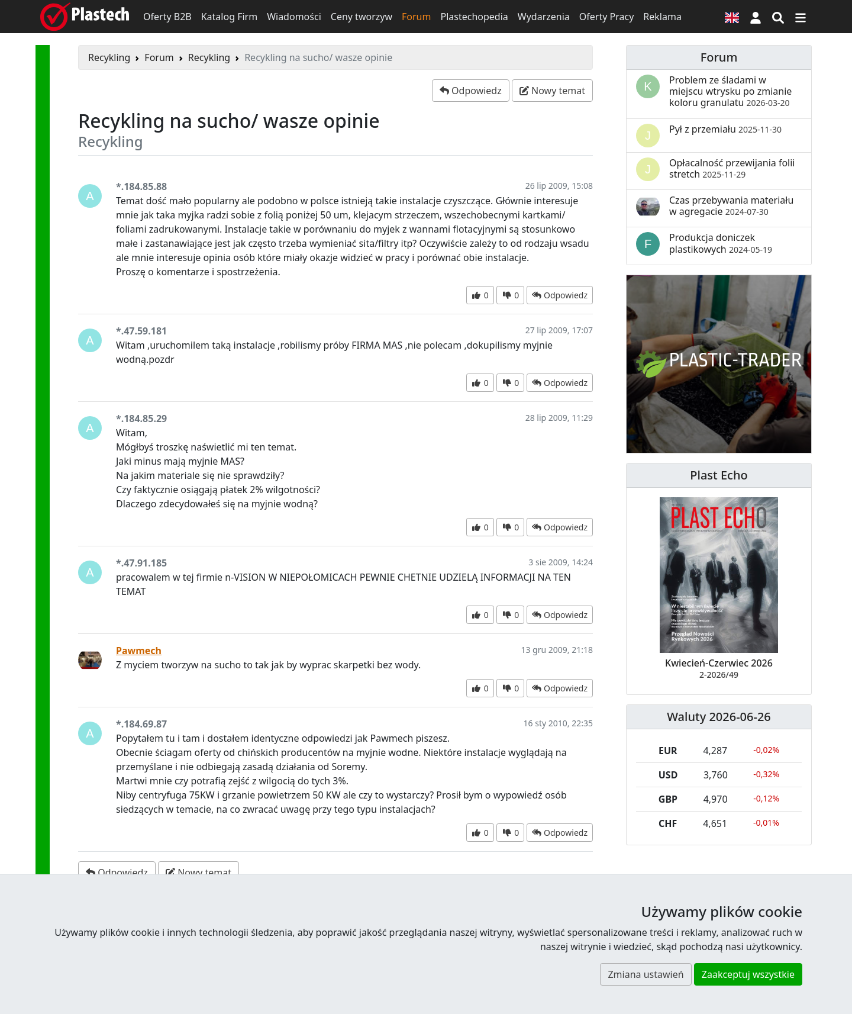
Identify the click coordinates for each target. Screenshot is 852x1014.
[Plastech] (84, 16)
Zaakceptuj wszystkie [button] (748, 974)
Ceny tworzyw (361, 16)
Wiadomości (294, 16)
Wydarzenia (544, 16)
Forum (416, 16)
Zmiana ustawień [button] (645, 974)
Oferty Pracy (606, 16)
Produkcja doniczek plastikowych (720, 243)
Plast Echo (718, 475)
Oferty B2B (167, 16)
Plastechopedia (474, 16)
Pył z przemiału (725, 129)
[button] (755, 16)
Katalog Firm (229, 16)
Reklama (662, 16)
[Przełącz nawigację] (800, 16)
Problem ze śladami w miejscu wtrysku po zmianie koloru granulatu (730, 91)
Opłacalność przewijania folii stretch (732, 168)
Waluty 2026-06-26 (719, 717)
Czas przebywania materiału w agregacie (731, 206)
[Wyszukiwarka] (778, 16)
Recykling (109, 57)
